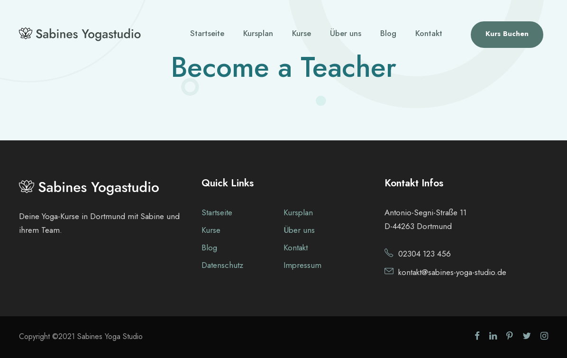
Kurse (301, 33)
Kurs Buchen (507, 33)
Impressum (302, 265)
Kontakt (428, 33)
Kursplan (258, 33)
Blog (388, 33)
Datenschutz (222, 265)
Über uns (345, 33)
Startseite (207, 33)
